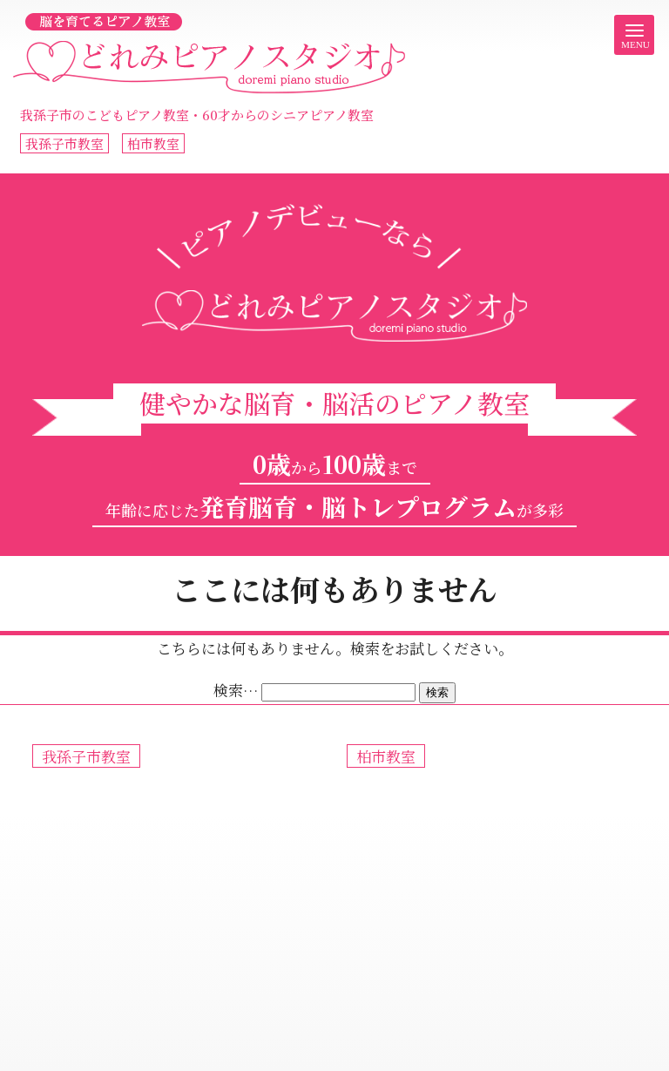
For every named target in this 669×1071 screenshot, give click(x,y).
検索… (235, 690)
